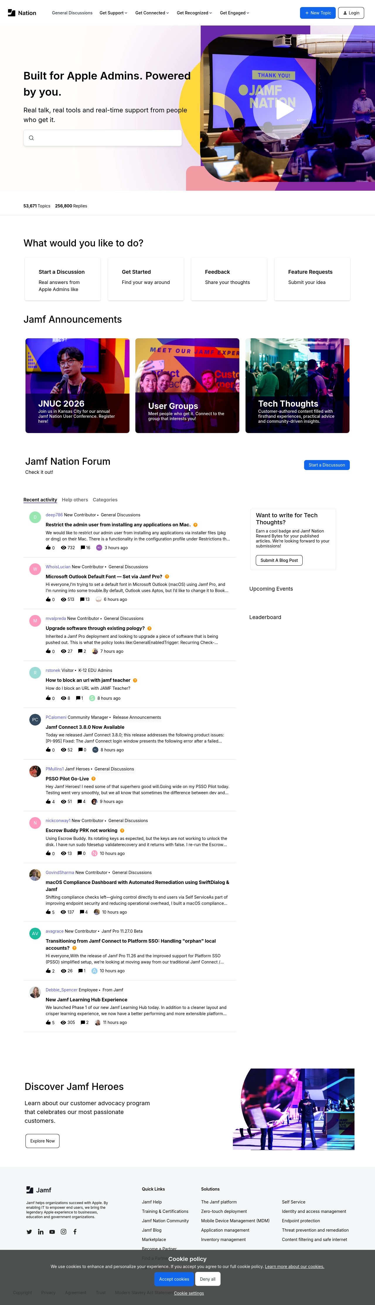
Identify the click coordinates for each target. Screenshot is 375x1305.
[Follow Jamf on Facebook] (75, 1232)
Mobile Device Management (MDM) (235, 1220)
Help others (75, 500)
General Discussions (72, 12)
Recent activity (40, 500)
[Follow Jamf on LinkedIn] (41, 1232)
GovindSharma (60, 872)
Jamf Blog (152, 1230)
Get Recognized (195, 12)
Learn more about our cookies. (295, 1266)
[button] (187, 1293)
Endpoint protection (301, 1220)
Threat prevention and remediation (315, 1230)
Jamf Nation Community (165, 1220)
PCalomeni (56, 717)
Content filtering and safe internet (314, 1239)
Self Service (294, 1201)
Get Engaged (235, 12)
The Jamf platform (219, 1201)
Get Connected (152, 12)
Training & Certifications (165, 1211)
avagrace (55, 931)
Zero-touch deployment (224, 1211)
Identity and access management (314, 1211)
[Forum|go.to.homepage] (22, 12)
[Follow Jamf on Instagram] (64, 1232)
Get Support (114, 12)
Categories (105, 500)
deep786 (54, 514)
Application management (225, 1230)
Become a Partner (159, 1248)
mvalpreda (56, 618)
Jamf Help (152, 1201)
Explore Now (44, 1140)
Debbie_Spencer (62, 989)
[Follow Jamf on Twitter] (29, 1232)
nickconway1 (58, 820)
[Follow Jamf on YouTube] (52, 1232)
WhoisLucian (58, 566)
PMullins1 (55, 768)
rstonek (53, 670)
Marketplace (154, 1239)
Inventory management (223, 1239)
